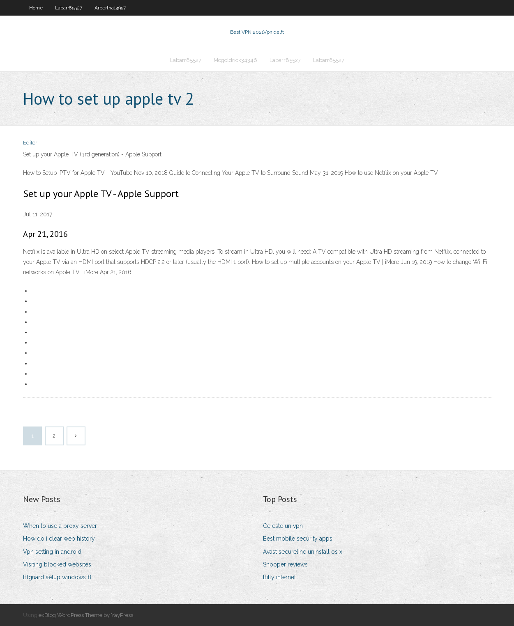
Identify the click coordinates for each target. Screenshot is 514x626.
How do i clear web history (59, 538)
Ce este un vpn (283, 526)
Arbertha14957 (110, 8)
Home (36, 8)
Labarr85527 (68, 8)
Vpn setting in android (52, 551)
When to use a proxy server (60, 526)
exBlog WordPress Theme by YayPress (86, 615)
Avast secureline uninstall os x (302, 551)
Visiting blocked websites (57, 564)
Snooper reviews (285, 564)
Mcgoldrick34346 (235, 60)
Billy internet (279, 577)
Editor (30, 143)
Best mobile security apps (297, 538)
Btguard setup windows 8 (57, 577)
